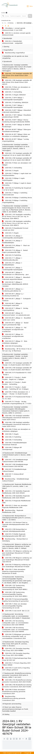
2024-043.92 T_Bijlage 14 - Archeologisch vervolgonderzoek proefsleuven (13, 336)
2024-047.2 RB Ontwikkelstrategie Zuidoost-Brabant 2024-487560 (15, 465)
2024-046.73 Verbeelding (12, 440)
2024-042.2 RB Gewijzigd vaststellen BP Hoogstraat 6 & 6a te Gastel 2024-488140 (17, 159)
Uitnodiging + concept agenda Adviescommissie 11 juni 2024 (13, 29)
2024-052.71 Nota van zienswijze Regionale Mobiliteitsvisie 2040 (14, 506)
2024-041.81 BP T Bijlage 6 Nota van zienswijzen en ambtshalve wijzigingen (16, 135)
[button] (30, 16)
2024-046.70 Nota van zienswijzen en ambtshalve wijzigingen (16, 430)
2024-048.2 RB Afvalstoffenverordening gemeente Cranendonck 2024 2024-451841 (17, 685)
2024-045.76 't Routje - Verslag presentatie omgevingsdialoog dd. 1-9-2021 (16, 402)
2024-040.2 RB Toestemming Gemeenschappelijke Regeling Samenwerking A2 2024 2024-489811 (14, 594)
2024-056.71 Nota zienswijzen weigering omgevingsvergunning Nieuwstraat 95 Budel (13, 571)
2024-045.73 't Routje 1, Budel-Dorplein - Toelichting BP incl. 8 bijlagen (15, 388)
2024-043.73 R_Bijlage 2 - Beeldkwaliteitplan (12, 241)
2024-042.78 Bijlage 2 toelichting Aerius (17, 197)
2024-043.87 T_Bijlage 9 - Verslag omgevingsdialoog (15, 309)
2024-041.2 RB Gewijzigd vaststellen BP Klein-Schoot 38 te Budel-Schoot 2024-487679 (17, 82)
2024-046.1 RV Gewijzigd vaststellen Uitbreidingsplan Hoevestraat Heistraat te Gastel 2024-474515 (16, 417)
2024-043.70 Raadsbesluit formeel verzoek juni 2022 (15, 229)
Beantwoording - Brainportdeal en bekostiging (15, 540)
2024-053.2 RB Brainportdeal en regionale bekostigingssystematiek (14, 530)
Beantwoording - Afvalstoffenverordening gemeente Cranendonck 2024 (13, 698)
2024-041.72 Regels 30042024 (14, 95)
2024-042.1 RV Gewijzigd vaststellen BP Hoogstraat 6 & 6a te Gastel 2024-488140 (17, 154)
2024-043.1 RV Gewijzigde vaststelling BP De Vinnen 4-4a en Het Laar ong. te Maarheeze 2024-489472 (16, 216)
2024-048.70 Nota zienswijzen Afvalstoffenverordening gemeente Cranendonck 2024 (13, 691)
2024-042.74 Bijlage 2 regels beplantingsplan (13, 179)
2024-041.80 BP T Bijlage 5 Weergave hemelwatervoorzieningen (16, 130)
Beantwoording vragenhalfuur (13, 52)
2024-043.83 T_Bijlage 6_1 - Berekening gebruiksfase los (13, 290)
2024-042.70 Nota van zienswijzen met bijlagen (16, 164)
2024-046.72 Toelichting (11, 437)
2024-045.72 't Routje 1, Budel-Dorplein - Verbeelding (14, 383)
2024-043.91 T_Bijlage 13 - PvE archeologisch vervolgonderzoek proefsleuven (14, 329)
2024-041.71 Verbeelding (12, 92)
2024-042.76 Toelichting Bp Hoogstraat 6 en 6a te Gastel (16, 189)
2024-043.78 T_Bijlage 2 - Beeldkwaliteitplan (12, 264)
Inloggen (27, 753)
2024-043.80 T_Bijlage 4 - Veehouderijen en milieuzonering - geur (15, 273)
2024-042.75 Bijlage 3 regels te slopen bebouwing (16, 184)
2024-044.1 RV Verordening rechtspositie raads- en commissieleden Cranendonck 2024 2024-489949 (15, 622)
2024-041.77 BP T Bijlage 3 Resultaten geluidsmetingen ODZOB (16, 116)
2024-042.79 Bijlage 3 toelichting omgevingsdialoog (14, 201)
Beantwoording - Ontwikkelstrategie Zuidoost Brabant (15, 480)
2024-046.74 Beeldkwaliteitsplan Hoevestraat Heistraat (14, 443)
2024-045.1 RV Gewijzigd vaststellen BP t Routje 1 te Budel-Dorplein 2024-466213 (17, 364)
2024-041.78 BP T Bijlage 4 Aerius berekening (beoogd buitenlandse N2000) (16, 121)
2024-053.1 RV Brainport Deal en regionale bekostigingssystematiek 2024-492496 (15, 524)
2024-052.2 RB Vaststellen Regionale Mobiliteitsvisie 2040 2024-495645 (16, 497)
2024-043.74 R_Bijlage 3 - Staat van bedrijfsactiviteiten (16, 246)
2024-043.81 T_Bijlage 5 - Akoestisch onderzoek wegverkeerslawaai (16, 278)
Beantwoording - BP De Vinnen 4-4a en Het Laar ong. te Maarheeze (16, 350)
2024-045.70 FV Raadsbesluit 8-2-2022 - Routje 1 (16, 373)
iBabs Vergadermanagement (12, 753)
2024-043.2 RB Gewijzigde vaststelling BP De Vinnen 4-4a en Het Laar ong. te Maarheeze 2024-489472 (16, 223)
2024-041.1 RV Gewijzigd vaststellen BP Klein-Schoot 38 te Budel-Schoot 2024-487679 (17, 75)
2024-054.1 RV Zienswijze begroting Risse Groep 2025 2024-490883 (15, 649)
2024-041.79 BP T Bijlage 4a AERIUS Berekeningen (16, 125)
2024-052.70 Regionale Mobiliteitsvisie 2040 (16, 501)
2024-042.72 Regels (10, 170)
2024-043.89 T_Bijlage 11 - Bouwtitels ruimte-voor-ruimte (16, 319)
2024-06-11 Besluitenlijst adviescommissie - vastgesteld (12, 42)
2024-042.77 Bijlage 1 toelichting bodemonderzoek (14, 193)
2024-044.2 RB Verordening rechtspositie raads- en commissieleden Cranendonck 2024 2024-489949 (15, 629)
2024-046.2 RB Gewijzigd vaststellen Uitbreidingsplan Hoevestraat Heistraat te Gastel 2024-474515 (16, 424)
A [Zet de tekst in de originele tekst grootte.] (2, 25)
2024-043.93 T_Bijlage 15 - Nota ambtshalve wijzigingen (14, 342)
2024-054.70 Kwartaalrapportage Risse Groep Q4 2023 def (16, 659)
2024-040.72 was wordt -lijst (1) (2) (15, 610)
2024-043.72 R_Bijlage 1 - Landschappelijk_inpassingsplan (12, 237)
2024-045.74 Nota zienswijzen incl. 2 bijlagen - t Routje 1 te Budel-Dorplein (16, 393)
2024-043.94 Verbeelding (12, 346)
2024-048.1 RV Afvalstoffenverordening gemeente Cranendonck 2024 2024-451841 (17, 681)
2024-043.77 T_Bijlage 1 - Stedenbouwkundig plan (12, 259)
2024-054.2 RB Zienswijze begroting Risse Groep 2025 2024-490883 (15, 654)
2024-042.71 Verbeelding (12, 167)
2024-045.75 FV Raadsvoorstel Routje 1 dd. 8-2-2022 (17, 397)
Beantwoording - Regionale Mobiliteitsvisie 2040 (12, 511)
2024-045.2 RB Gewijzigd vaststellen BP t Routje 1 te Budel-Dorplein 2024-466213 (17, 368)
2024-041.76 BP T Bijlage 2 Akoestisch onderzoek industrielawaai (16, 111)
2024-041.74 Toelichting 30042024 (15, 102)
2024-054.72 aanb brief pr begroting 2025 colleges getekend (16, 669)
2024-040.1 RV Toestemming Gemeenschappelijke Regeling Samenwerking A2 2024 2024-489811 (14, 587)
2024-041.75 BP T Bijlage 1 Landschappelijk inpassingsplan (13, 106)
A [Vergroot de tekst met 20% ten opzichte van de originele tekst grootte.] (5, 26)
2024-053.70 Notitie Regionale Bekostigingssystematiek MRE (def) (14, 535)
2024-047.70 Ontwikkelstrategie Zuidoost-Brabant (14, 470)
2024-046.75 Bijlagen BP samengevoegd (12, 448)
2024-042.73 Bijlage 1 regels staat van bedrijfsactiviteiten (16, 174)
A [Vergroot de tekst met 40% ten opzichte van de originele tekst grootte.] (8, 26)
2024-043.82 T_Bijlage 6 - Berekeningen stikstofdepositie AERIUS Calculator (15, 284)
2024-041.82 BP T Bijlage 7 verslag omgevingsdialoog (15, 140)
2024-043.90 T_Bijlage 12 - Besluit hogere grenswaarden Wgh (15, 323)
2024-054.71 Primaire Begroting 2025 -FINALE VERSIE (17, 664)
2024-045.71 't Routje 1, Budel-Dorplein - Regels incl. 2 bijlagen (14, 378)
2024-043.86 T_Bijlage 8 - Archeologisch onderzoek (12, 304)
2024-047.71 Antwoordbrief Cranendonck (13, 475)
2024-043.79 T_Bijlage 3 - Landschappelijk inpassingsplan (12, 268)
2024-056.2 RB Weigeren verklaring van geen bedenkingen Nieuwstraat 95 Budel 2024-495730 (17, 559)
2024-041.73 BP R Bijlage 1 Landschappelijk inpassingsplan (13, 98)
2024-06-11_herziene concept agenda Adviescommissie (16, 34)
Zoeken (3, 12)
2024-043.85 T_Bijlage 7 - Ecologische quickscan (16, 299)
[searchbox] (14, 16)
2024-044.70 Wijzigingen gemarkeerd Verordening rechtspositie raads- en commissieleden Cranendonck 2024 (16, 636)
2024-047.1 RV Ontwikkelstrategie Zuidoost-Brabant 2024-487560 (15, 460)
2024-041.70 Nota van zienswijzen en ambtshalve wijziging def (16, 88)
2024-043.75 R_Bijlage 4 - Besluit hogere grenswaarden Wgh (15, 251)
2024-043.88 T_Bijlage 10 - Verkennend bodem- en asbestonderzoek (16, 314)
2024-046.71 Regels (10, 434)
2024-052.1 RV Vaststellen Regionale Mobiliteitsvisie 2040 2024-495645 (16, 492)
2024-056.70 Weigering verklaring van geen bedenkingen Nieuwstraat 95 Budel (16, 565)
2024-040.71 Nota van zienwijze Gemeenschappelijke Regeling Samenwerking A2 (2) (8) (14, 606)
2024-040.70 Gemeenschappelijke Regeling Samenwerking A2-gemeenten (15, 600)
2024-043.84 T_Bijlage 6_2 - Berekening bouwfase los (13, 294)
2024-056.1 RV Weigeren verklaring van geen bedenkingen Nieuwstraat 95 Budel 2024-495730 (17, 553)
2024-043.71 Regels (10, 233)
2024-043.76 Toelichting (11, 255)
